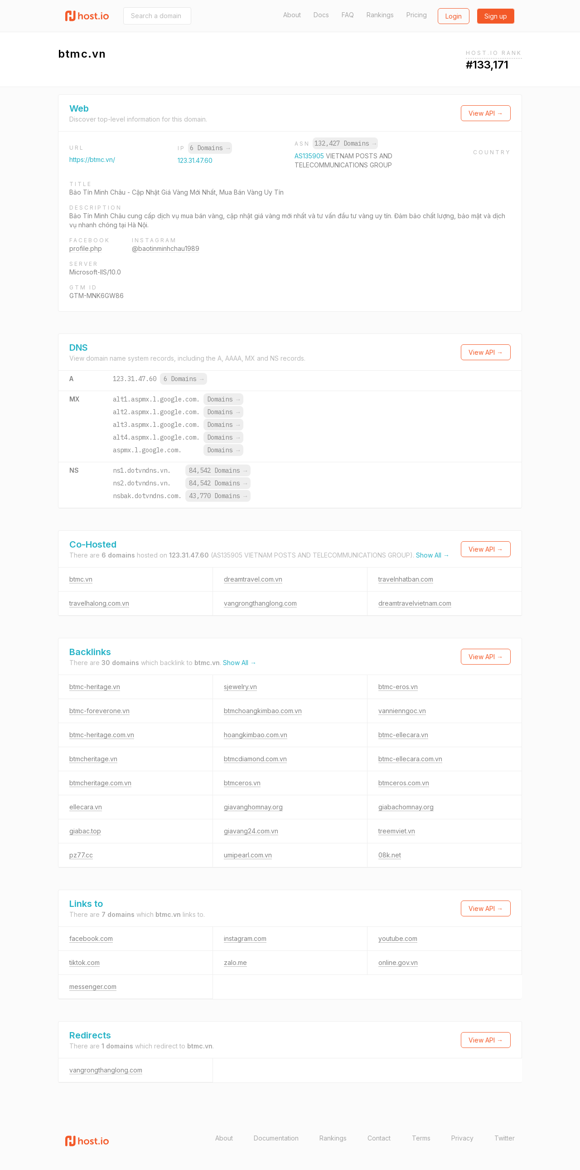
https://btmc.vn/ (92, 159)
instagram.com (245, 938)
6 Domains (210, 148)
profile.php (85, 248)
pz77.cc (81, 855)
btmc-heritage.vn (94, 686)
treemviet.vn (396, 831)
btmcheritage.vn (93, 759)
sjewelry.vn (240, 686)
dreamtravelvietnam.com (414, 603)
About (292, 15)
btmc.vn (80, 579)
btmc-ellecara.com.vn (410, 759)
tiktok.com (84, 962)
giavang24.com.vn (251, 831)
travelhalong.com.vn (99, 603)
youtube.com (397, 938)
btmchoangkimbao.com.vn (263, 711)
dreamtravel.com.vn (253, 579)
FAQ (348, 15)
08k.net (389, 855)
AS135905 (310, 156)
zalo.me (235, 962)
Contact (379, 1138)
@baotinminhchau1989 (165, 248)
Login (453, 16)
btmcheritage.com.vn (100, 783)
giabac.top (85, 831)
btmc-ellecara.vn (403, 735)
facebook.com (91, 938)
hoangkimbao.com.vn (255, 735)
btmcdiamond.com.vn (255, 759)
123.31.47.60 (195, 160)
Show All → (433, 555)
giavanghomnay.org (253, 807)
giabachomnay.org (406, 807)
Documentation (276, 1138)
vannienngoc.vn (402, 711)
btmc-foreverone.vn (99, 711)
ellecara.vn (85, 807)
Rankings (380, 15)
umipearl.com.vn (248, 855)
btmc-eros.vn (398, 686)
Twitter (504, 1138)
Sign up (495, 16)
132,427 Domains (345, 143)
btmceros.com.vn (403, 783)
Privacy (462, 1138)
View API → (486, 113)
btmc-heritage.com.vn (101, 735)
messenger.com (92, 986)
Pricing (416, 15)
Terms (421, 1138)
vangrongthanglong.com (260, 603)
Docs (321, 15)
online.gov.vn (398, 962)
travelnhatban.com (405, 579)
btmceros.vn (242, 783)
